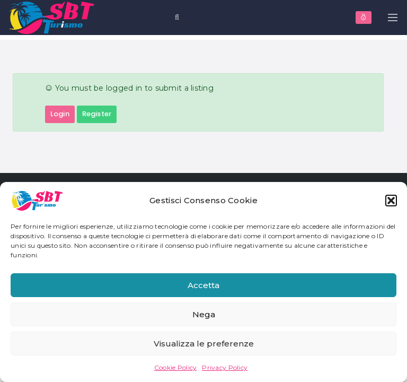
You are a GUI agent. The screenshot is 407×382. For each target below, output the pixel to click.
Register (96, 114)
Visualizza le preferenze (204, 343)
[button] (391, 200)
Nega (203, 314)
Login (59, 114)
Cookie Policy (175, 367)
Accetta (203, 285)
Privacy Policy (224, 367)
